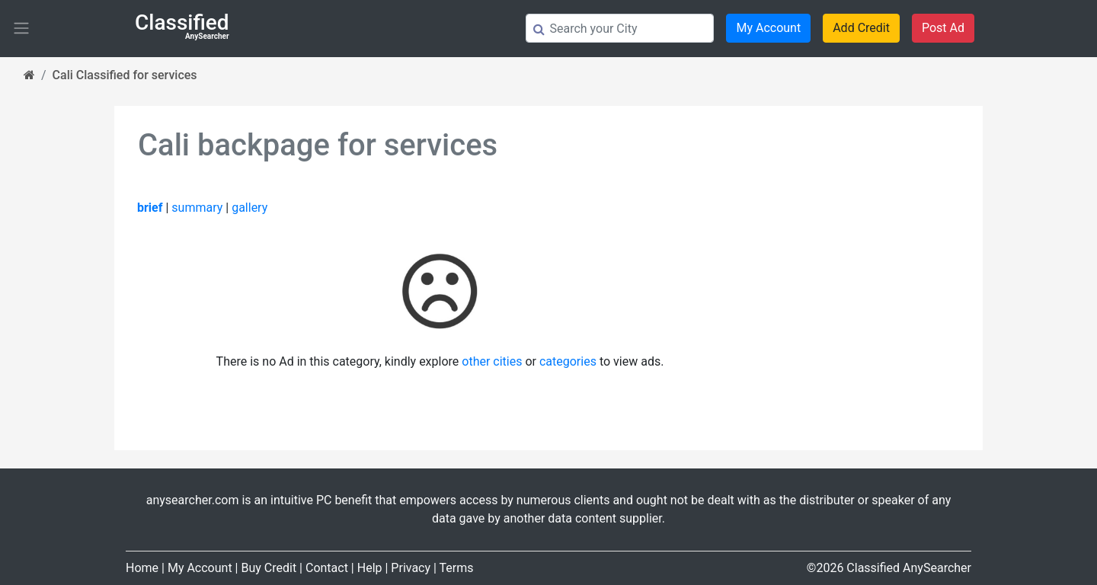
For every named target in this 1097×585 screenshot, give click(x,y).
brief (149, 207)
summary (196, 207)
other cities (492, 361)
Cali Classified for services (125, 75)
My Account (768, 28)
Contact (326, 568)
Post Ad (943, 28)
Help (369, 568)
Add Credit (861, 28)
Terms (457, 568)
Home (142, 568)
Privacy (410, 568)
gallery (249, 207)
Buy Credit (268, 568)
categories (567, 361)
